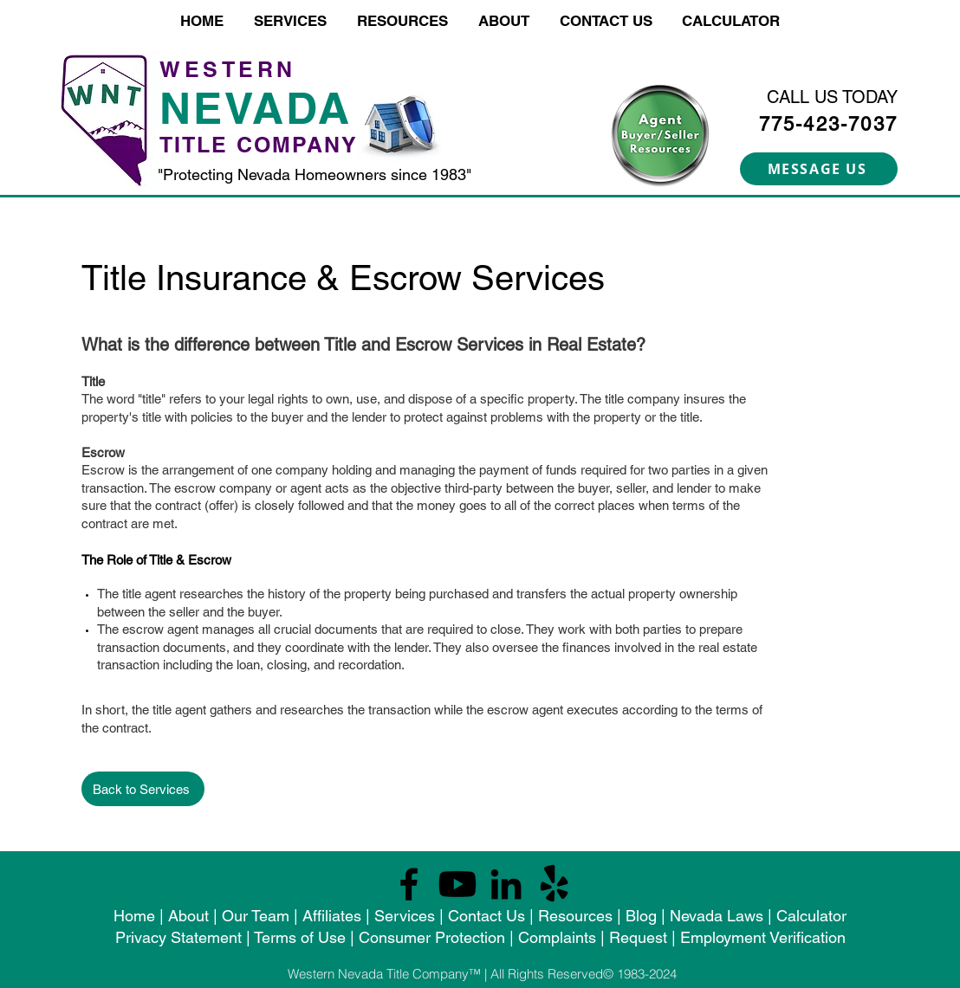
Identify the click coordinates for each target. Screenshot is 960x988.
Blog (641, 916)
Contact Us (486, 916)
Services (404, 916)
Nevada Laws (716, 916)
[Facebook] (409, 884)
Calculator (811, 916)
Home (134, 916)
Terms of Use (300, 937)
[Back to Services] (142, 789)
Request (638, 937)
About (188, 916)
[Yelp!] (554, 884)
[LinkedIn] (506, 884)
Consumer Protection (432, 937)
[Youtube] (457, 884)
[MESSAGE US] (819, 168)
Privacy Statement (178, 937)
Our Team (258, 916)
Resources (575, 916)
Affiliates (331, 916)
